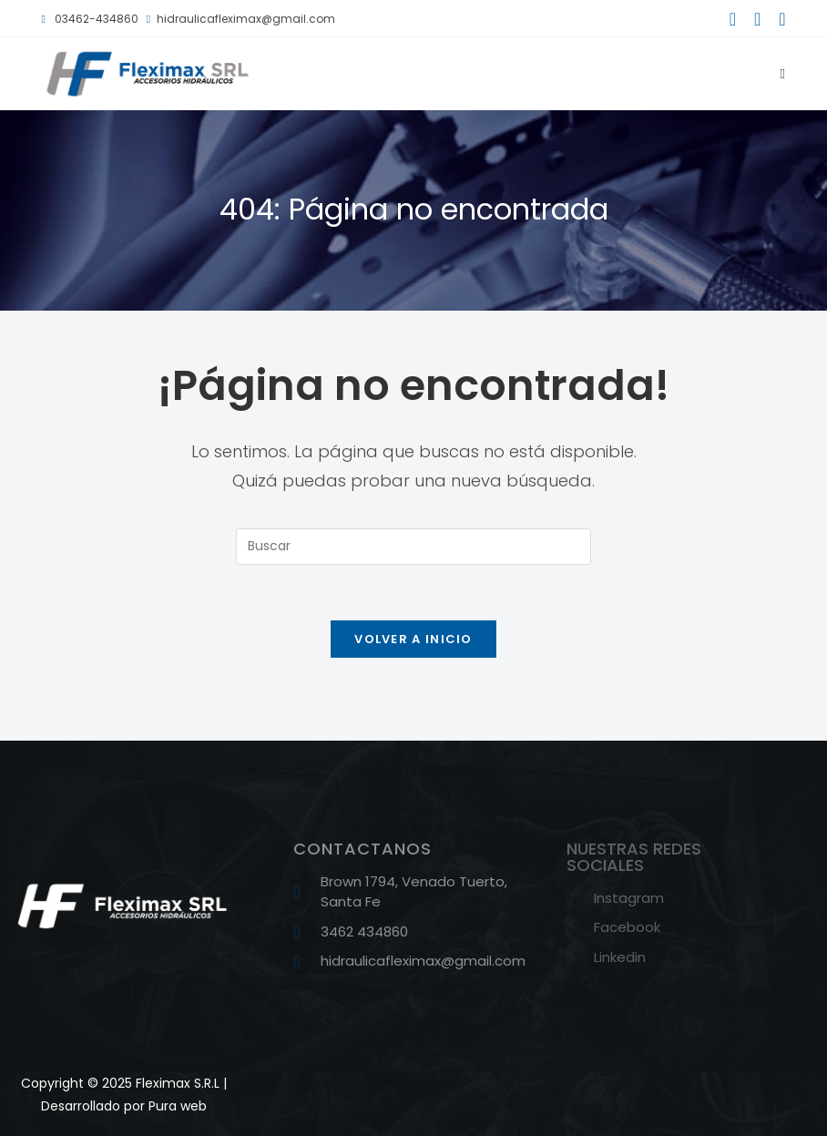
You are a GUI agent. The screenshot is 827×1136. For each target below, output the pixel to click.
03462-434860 (89, 18)
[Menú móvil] (776, 73)
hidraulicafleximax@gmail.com (241, 18)
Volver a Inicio (413, 639)
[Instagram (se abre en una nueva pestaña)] (757, 19)
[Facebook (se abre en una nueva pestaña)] (732, 19)
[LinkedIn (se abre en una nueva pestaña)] (777, 19)
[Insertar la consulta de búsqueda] (413, 546)
